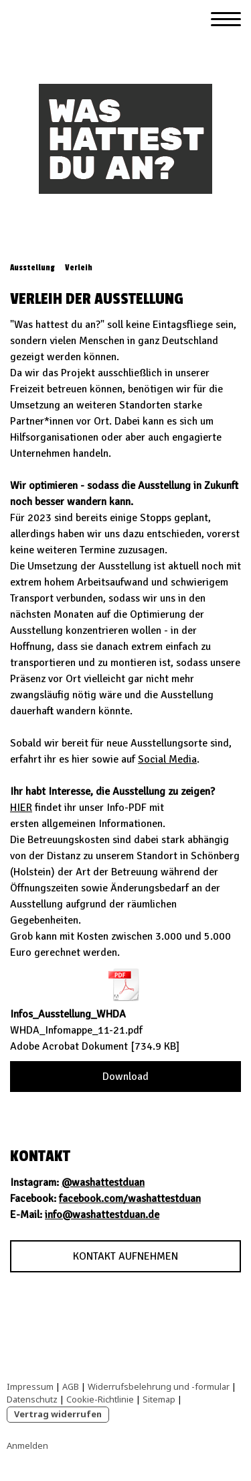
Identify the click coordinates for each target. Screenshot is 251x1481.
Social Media (167, 759)
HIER (21, 807)
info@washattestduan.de (102, 1214)
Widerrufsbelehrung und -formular (159, 1386)
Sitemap (159, 1399)
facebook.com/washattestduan (130, 1198)
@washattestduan (103, 1182)
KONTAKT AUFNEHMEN (125, 1256)
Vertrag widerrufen (58, 1414)
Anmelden (27, 1445)
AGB (70, 1386)
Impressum (30, 1386)
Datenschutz (32, 1399)
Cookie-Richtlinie (100, 1399)
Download (125, 1076)
